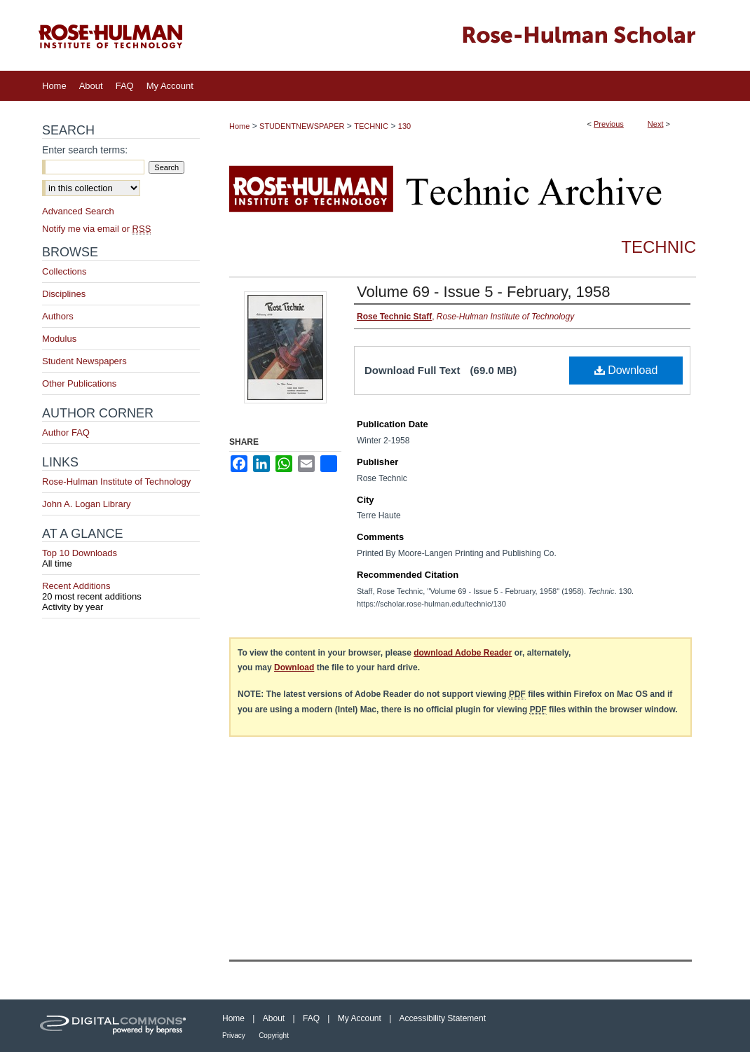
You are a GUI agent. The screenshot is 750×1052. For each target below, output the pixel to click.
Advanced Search (78, 211)
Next (656, 124)
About (274, 1018)
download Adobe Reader (463, 653)
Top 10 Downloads (121, 558)
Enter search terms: (85, 149)
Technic (658, 246)
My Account (359, 1018)
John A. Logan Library (86, 504)
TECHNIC (371, 126)
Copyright (274, 1035)
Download (626, 370)
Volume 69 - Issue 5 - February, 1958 (484, 291)
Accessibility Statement (443, 1018)
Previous (609, 124)
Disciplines (64, 294)
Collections (64, 271)
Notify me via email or (96, 228)
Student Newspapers (84, 361)
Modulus (59, 338)
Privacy (233, 1035)
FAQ (311, 1018)
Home (239, 126)
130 (404, 126)
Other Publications (79, 383)
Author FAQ (66, 432)
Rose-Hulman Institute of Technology (116, 481)
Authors (58, 316)
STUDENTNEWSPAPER (301, 126)
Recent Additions (121, 591)
